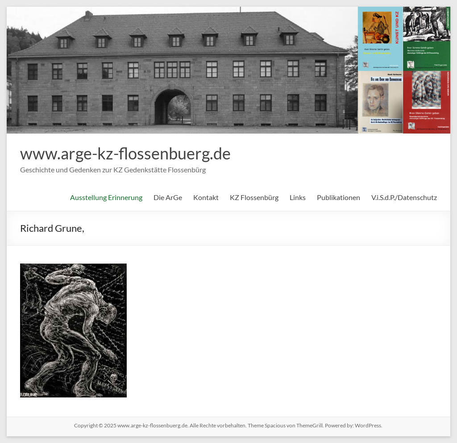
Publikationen (338, 197)
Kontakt (206, 197)
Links (298, 197)
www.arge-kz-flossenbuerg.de (125, 153)
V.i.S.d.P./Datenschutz (404, 197)
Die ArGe (168, 197)
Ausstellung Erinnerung (106, 197)
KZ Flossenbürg (254, 197)
